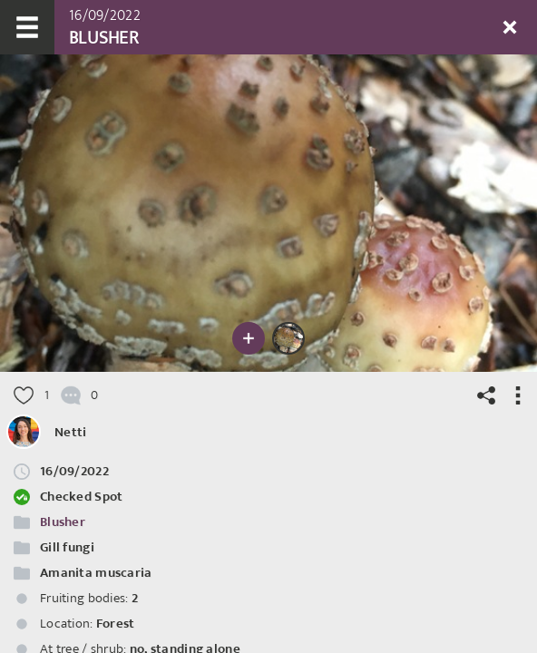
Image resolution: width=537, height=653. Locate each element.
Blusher (62, 522)
